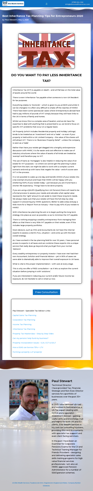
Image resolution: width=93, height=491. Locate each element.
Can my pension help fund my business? (30, 338)
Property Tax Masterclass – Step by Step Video (33, 334)
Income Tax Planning (22, 324)
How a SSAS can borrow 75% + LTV (28, 347)
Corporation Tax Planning (24, 320)
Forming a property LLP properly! (27, 352)
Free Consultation (46, 292)
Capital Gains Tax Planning (24, 315)
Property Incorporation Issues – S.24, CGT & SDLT (34, 343)
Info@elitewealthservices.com (77, 4)
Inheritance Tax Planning (24, 329)
